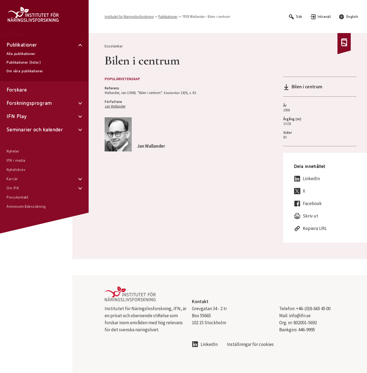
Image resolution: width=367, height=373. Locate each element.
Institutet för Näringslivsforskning (129, 17)
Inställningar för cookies (250, 344)
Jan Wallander (115, 106)
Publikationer (168, 17)
